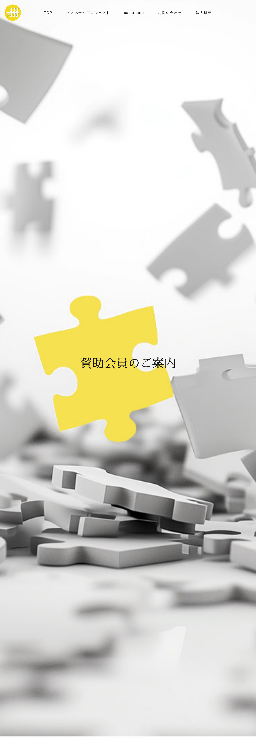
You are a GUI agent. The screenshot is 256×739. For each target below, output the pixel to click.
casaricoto (134, 13)
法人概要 (204, 13)
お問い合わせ (170, 13)
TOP (48, 13)
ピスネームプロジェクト (88, 13)
